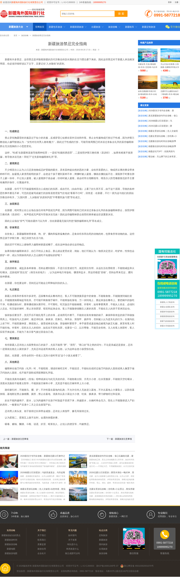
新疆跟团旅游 (78, 27)
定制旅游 (103, 535)
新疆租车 (131, 27)
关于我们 (42, 535)
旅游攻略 (114, 27)
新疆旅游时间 (11, 540)
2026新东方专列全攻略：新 (161, 110)
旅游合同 (42, 549)
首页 (15, 35)
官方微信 (175, 27)
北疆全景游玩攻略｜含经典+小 (162, 136)
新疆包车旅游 (57, 27)
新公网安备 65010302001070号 (137, 565)
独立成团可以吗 (72, 553)
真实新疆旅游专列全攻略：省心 (163, 115)
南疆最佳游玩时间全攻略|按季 (162, 146)
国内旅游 (103, 544)
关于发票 (72, 540)
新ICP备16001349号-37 (107, 566)
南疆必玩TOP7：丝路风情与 (161, 151)
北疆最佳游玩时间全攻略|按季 (162, 141)
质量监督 (42, 544)
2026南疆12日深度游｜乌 (160, 121)
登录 (170, 2)
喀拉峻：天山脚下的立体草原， (163, 156)
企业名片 (42, 553)
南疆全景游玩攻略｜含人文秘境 (163, 131)
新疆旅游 (103, 540)
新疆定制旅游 (148, 27)
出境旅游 (103, 549)
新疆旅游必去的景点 (11, 535)
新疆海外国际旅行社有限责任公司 (27, 2)
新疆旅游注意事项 (20, 439)
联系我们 (42, 540)
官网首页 (39, 27)
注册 (176, 2)
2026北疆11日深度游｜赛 (160, 126)
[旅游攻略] (143, 110)
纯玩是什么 (72, 544)
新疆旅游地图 (11, 553)
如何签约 (72, 535)
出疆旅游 (97, 27)
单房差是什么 (72, 549)
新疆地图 (11, 549)
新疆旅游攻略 (11, 544)
